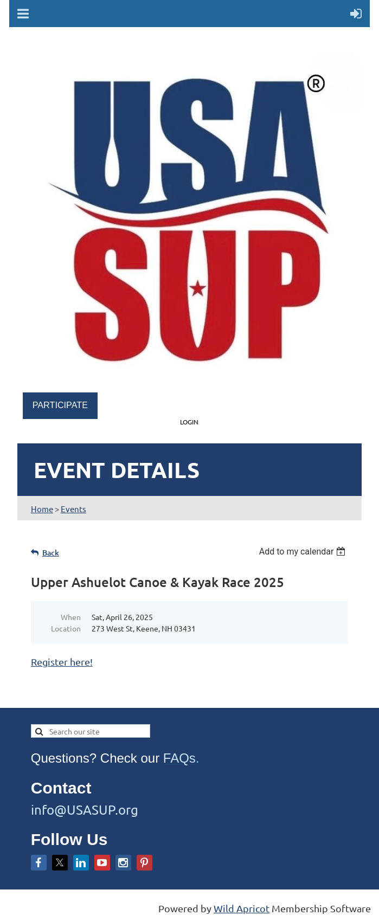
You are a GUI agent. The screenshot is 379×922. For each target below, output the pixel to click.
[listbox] (304, 551)
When (71, 617)
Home (42, 509)
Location (66, 628)
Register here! (62, 661)
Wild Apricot (241, 908)
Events (73, 509)
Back (50, 552)
